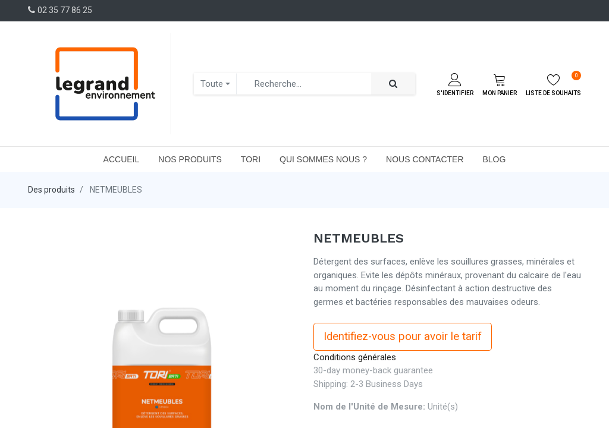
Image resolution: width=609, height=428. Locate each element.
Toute (211, 83)
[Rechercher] (393, 84)
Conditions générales (354, 357)
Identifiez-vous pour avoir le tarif (403, 336)
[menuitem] (121, 159)
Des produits (51, 189)
